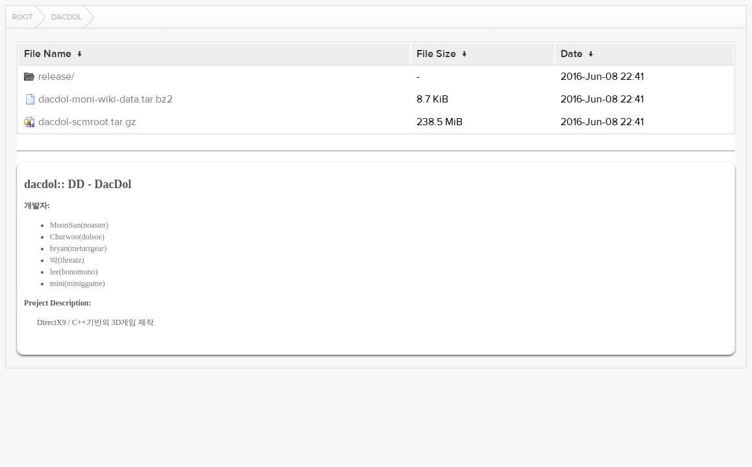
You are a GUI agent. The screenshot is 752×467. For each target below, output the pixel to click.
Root (22, 17)
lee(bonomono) (73, 271)
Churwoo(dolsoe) (77, 236)
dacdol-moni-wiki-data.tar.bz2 (105, 99)
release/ (56, 76)
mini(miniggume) (77, 283)
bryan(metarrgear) (78, 248)
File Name (47, 53)
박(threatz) (67, 260)
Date (572, 53)
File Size (436, 53)
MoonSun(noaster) (79, 225)
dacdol (66, 17)
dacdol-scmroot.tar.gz (87, 121)
